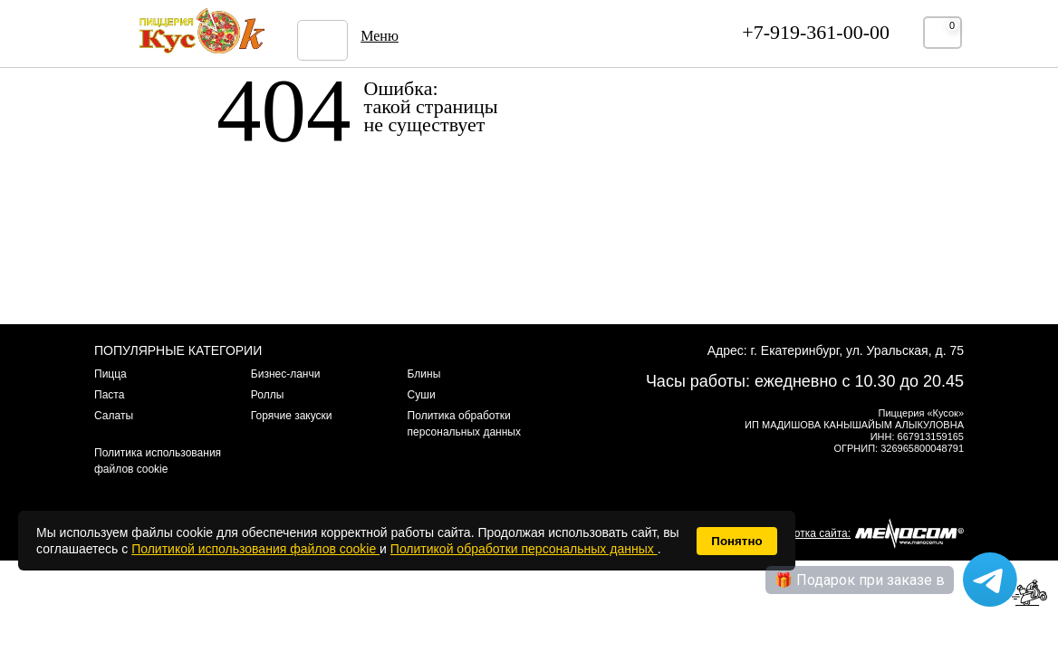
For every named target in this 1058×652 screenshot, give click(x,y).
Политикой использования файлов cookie (255, 549)
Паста (109, 394)
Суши (422, 394)
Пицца (110, 374)
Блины (424, 374)
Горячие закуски (291, 415)
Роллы (267, 394)
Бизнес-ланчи (286, 374)
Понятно (736, 541)
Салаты (113, 415)
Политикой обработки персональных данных (524, 549)
